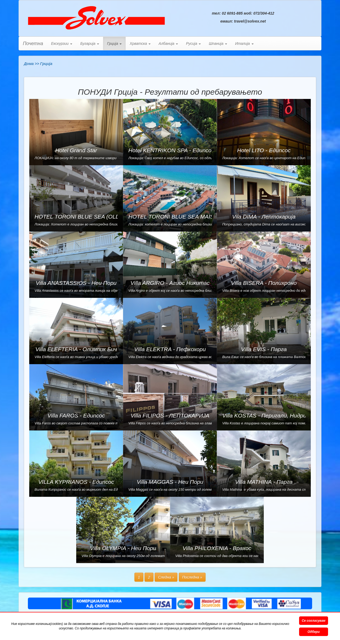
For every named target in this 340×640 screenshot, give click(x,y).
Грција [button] (114, 43)
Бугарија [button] (89, 43)
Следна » (166, 577)
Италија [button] (244, 43)
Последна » (192, 577)
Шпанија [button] (218, 43)
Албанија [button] (168, 43)
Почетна (33, 43)
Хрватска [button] (140, 43)
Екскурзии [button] (61, 43)
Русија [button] (193, 43)
